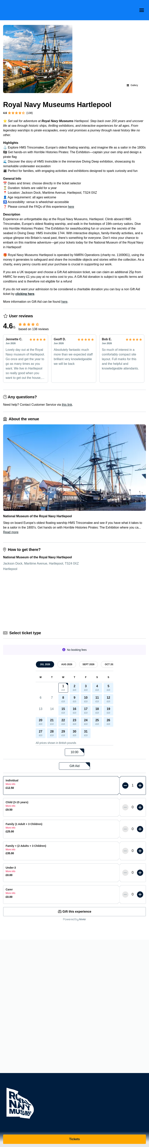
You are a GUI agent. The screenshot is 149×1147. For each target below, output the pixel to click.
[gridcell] (63, 688)
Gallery (132, 85)
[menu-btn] (141, 10)
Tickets (74, 1139)
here (71, 206)
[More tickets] (140, 785)
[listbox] (74, 752)
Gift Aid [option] (79, 765)
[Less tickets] (125, 785)
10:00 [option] (77, 751)
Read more (10, 532)
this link (67, 404)
